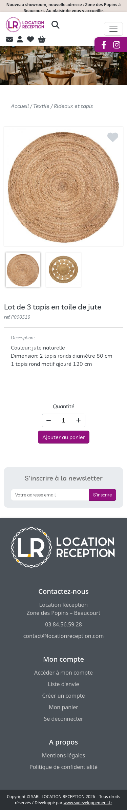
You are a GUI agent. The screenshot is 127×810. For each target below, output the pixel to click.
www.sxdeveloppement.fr (88, 803)
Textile (41, 105)
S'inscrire (102, 495)
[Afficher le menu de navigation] (113, 29)
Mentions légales (63, 755)
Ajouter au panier (63, 437)
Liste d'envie (63, 684)
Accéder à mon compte (63, 672)
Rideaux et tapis (73, 105)
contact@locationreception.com (63, 636)
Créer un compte (63, 695)
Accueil (20, 105)
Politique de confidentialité (63, 767)
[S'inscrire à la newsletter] (50, 495)
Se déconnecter (63, 718)
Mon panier (63, 707)
